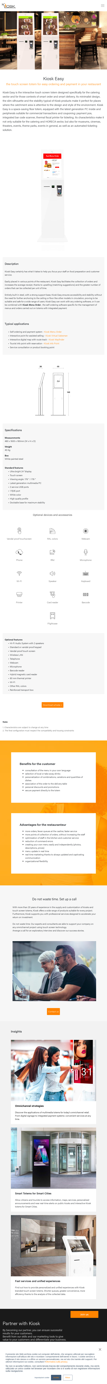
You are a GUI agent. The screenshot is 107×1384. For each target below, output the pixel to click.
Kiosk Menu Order (53, 331)
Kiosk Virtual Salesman (57, 335)
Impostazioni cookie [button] (42, 1378)
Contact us (53, 1011)
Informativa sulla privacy (56, 1362)
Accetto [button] (56, 1378)
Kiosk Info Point (51, 343)
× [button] (100, 1349)
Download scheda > (52, 704)
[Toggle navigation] (103, 5)
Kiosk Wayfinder (56, 339)
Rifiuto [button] (67, 1378)
